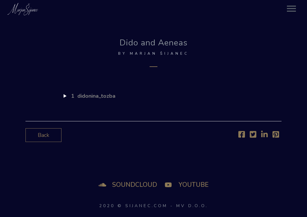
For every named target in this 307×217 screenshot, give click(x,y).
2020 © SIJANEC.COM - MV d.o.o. (153, 206)
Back (43, 135)
